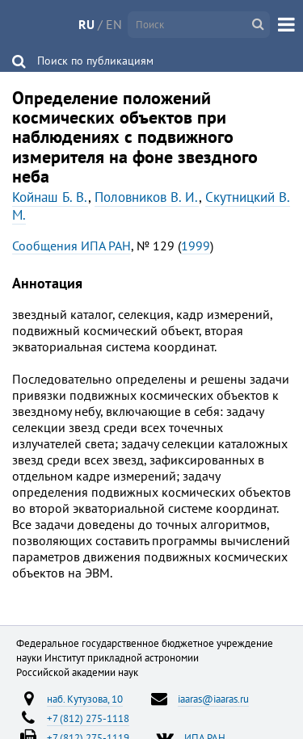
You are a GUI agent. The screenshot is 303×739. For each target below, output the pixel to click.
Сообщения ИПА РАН (71, 245)
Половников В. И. (147, 197)
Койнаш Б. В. (50, 197)
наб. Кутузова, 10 (85, 698)
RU (86, 24)
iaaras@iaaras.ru (213, 698)
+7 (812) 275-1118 (88, 718)
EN (114, 24)
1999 (195, 245)
